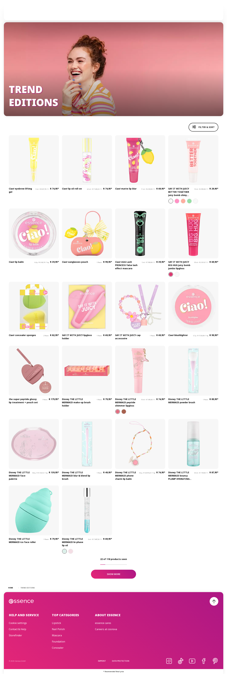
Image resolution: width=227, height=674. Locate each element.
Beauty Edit (158, 12)
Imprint (102, 661)
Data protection (120, 661)
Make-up (81, 12)
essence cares (138, 12)
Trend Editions (116, 12)
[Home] (21, 12)
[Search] (214, 12)
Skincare (96, 12)
